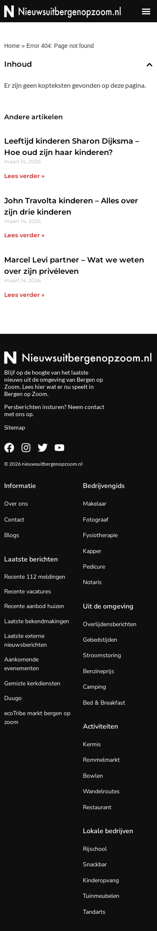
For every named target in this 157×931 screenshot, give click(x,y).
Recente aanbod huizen (34, 606)
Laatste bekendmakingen (36, 621)
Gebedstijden (100, 640)
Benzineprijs (98, 671)
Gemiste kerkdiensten (32, 683)
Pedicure (94, 567)
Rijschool (95, 849)
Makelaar (94, 504)
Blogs (11, 535)
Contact (14, 520)
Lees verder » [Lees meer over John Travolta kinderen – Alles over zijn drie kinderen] (24, 235)
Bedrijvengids (104, 485)
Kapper (92, 551)
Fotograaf (95, 520)
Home (12, 45)
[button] (146, 11)
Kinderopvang (101, 880)
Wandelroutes (101, 791)
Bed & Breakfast (104, 703)
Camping (94, 687)
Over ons (16, 504)
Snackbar (95, 864)
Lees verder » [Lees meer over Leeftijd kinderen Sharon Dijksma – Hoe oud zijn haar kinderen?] (24, 176)
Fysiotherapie (100, 535)
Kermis (92, 744)
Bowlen (93, 776)
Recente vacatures (27, 591)
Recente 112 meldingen (34, 577)
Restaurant (97, 807)
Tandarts (94, 912)
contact (94, 406)
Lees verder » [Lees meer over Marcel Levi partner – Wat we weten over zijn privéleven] (24, 295)
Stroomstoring (102, 655)
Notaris (92, 582)
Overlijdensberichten (109, 624)
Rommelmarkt (101, 760)
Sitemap (14, 427)
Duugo (13, 698)
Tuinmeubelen (101, 896)
